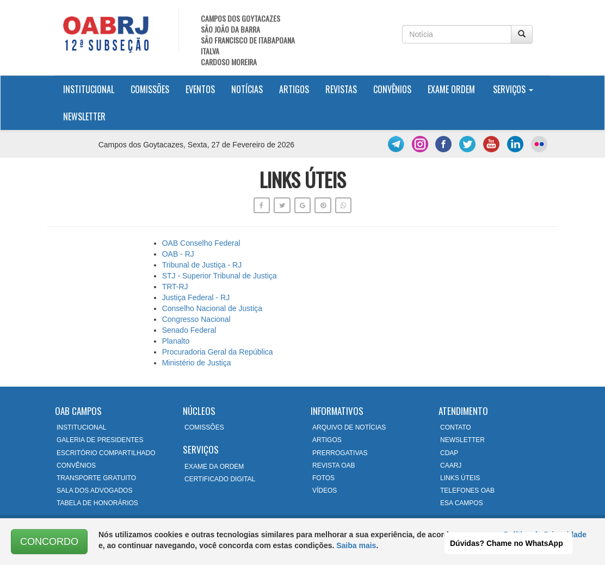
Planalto (176, 341)
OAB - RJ (178, 254)
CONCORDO (49, 541)
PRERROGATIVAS (340, 453)
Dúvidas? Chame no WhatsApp (506, 543)
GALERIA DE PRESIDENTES (100, 440)
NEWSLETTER (462, 440)
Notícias (247, 89)
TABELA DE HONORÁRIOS (97, 503)
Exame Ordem (451, 89)
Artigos (294, 89)
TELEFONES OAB (467, 490)
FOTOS (323, 478)
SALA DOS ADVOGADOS (94, 490)
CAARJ (450, 465)
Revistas (341, 89)
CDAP (449, 453)
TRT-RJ (175, 286)
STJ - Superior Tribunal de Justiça (219, 275)
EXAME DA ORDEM (214, 466)
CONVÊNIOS (76, 465)
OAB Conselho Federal (201, 243)
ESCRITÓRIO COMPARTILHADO (106, 453)
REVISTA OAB (333, 465)
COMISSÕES (204, 427)
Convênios (392, 89)
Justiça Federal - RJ (196, 297)
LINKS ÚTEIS (460, 478)
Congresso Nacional (196, 319)
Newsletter (84, 116)
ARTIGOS (327, 440)
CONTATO (455, 427)
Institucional (92, 89)
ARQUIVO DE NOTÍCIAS (349, 427)
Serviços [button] (513, 89)
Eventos (200, 89)
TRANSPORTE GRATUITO (96, 478)
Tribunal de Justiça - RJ (202, 264)
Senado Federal (189, 330)
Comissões (150, 89)
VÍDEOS (324, 490)
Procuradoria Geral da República (217, 351)
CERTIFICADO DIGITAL (219, 479)
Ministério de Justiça (196, 362)
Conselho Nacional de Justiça (212, 308)
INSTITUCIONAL (81, 427)
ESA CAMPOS (461, 503)
